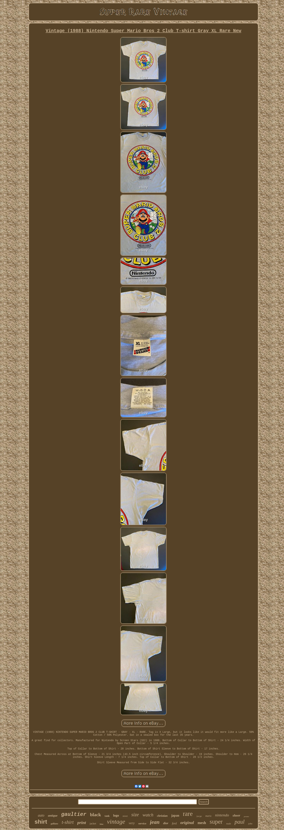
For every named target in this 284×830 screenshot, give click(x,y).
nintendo (222, 815)
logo (116, 815)
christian (162, 815)
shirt (41, 821)
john (250, 823)
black (95, 814)
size (135, 814)
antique (53, 815)
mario (208, 816)
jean (155, 822)
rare (188, 813)
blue (101, 824)
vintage (116, 821)
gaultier (73, 814)
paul (240, 822)
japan (175, 815)
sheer (236, 815)
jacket (93, 823)
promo (246, 816)
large (199, 816)
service (142, 823)
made (228, 823)
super (216, 821)
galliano (54, 823)
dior (165, 823)
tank (107, 816)
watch (148, 814)
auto (41, 815)
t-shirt (68, 822)
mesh (202, 823)
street (125, 816)
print (81, 822)
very (132, 823)
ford (174, 823)
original (187, 822)
